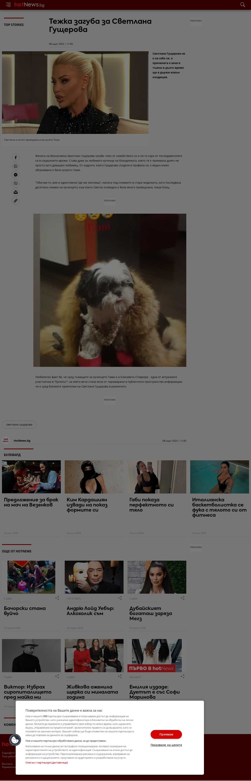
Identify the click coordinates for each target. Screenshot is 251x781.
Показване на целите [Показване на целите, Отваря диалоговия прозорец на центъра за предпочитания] (166, 745)
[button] (15, 740)
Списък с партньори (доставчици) (46, 762)
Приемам (166, 734)
